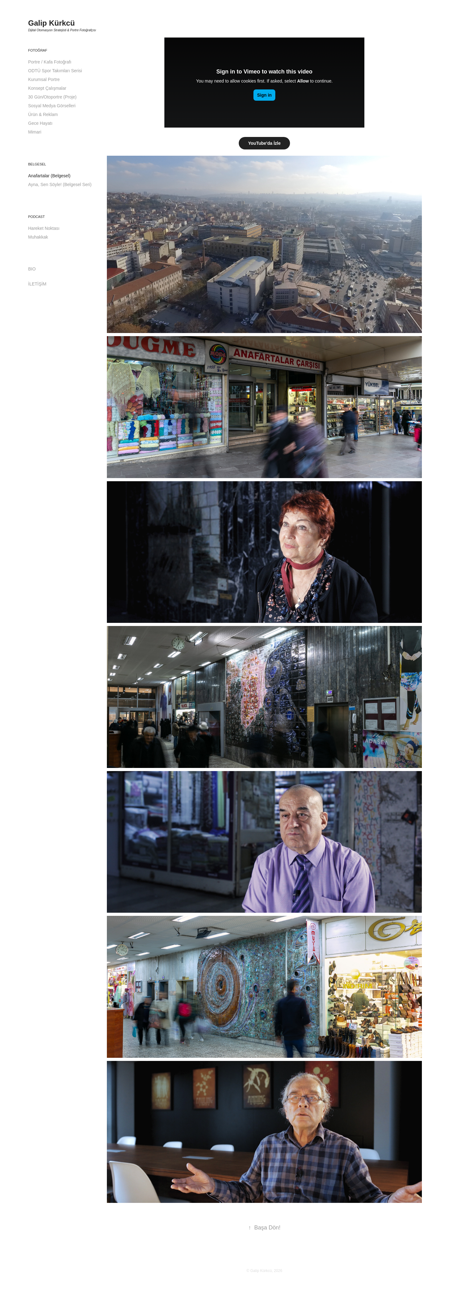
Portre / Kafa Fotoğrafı (50, 61)
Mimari (34, 131)
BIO (32, 268)
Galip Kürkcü (51, 23)
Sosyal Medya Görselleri (52, 105)
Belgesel (37, 164)
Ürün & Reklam (43, 114)
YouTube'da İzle (264, 143)
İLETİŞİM (37, 283)
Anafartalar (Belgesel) (49, 175)
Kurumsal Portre (44, 79)
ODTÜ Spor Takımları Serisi (55, 70)
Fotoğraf (37, 50)
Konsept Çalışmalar (47, 88)
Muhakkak (38, 237)
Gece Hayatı (40, 123)
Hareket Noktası (43, 228)
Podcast (36, 217)
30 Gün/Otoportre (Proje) (52, 96)
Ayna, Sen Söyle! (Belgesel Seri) (60, 184)
